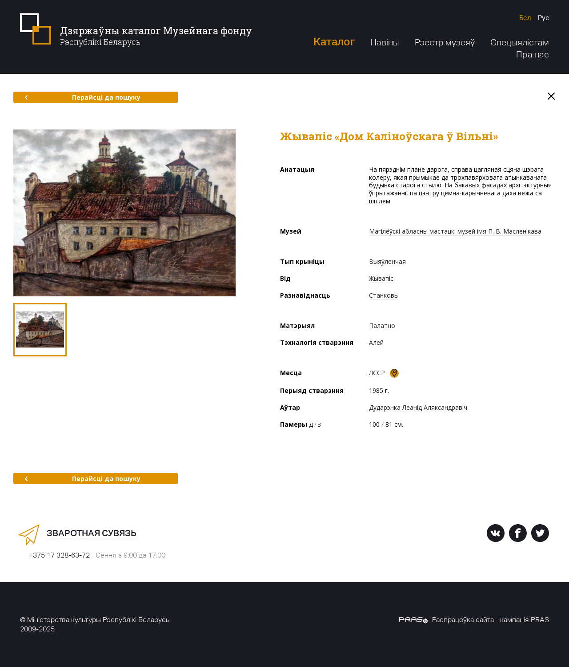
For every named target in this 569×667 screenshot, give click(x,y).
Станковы (384, 295)
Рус (543, 17)
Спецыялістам (519, 42)
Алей (376, 342)
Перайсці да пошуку (82, 97)
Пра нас (532, 54)
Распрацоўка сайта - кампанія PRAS (474, 619)
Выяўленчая (387, 261)
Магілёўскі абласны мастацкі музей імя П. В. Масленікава (455, 231)
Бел (525, 17)
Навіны (384, 42)
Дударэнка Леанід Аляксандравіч (418, 407)
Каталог (334, 42)
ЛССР (377, 372)
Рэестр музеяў (445, 42)
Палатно (382, 325)
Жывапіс (381, 278)
